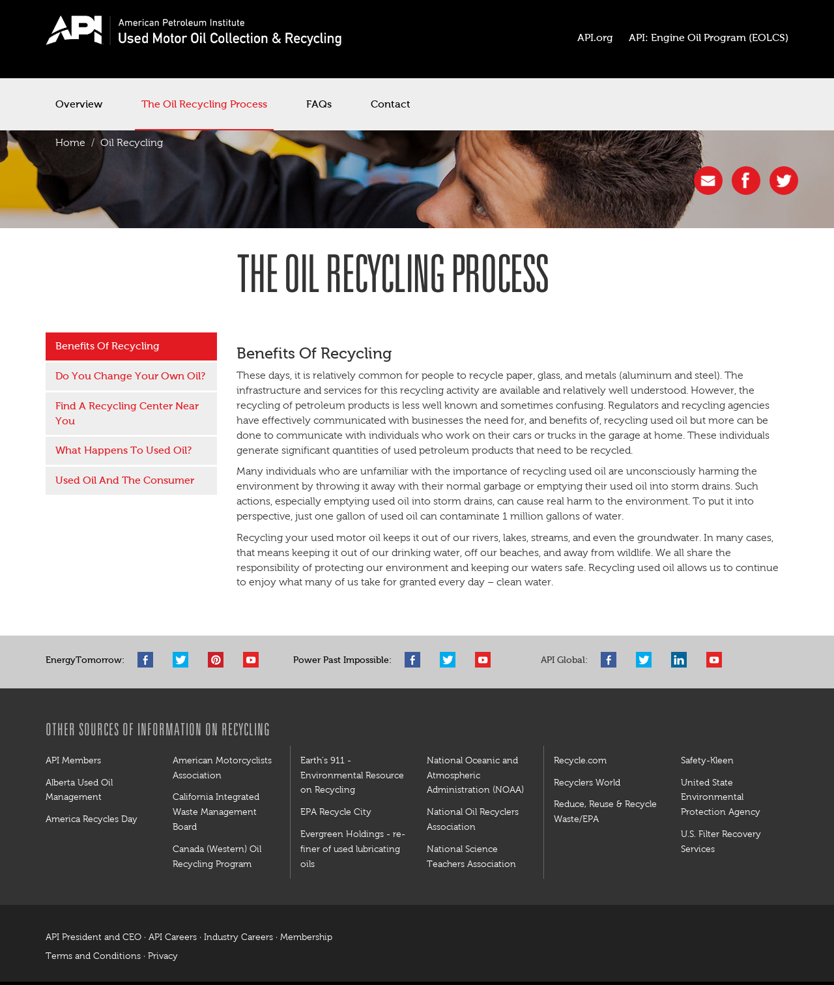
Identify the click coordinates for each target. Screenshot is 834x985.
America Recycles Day (91, 819)
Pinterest (219, 660)
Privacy (163, 956)
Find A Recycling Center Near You (127, 413)
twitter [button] (783, 180)
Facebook (148, 660)
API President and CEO (93, 937)
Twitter (184, 660)
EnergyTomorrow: (85, 660)
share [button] (708, 180)
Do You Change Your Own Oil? (130, 375)
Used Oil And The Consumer (124, 480)
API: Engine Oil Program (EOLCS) (708, 37)
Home (70, 142)
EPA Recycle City (335, 811)
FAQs (319, 104)
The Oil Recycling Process (204, 104)
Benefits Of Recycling (107, 345)
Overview (78, 104)
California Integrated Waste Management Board (216, 811)
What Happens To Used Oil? (123, 450)
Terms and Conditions (93, 956)
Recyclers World (587, 782)
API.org (595, 37)
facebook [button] (746, 180)
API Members (73, 760)
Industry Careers (238, 937)
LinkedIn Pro (682, 660)
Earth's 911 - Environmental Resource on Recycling (352, 775)
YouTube (254, 660)
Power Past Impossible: (342, 660)
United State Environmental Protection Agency (720, 797)
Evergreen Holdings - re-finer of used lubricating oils (352, 849)
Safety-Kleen (707, 760)
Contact (390, 104)
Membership (306, 937)
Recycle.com (580, 760)
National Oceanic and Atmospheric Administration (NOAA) (475, 775)
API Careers (173, 937)
